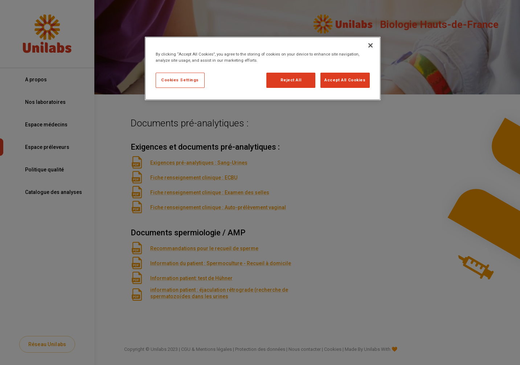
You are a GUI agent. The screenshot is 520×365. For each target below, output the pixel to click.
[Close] (370, 45)
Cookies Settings (180, 79)
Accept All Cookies (344, 79)
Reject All (291, 79)
